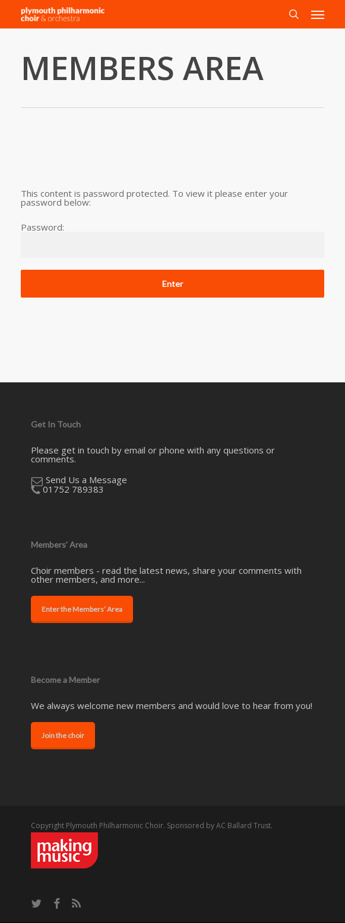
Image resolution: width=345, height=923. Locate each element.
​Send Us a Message (86, 480)
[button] (317, 14)
